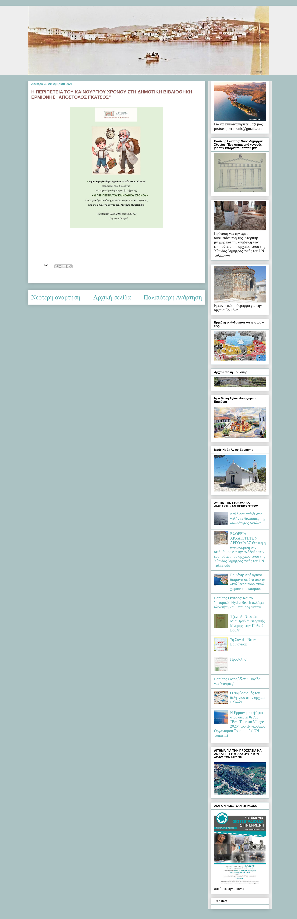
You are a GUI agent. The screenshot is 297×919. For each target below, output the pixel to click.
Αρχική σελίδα (112, 297)
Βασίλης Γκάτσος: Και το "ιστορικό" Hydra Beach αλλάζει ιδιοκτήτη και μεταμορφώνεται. (239, 602)
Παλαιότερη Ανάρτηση (173, 297)
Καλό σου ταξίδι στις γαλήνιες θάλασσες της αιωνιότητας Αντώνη (247, 518)
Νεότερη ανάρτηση (55, 297)
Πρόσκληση (239, 659)
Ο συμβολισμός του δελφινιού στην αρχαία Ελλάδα (247, 697)
